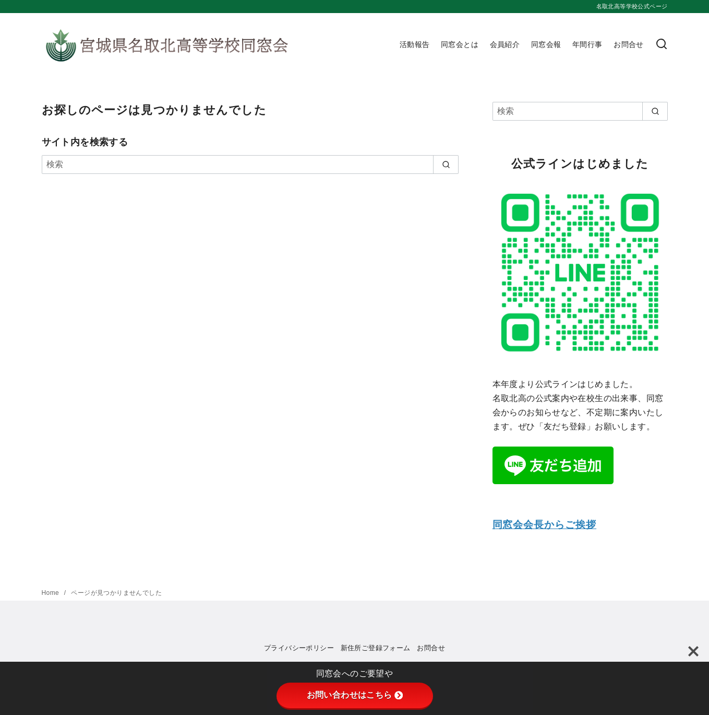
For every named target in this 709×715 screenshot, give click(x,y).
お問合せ (629, 44)
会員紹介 (505, 44)
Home (51, 592)
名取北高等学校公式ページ (632, 6)
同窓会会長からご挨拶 (544, 524)
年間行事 (587, 44)
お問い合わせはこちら (355, 695)
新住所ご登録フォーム (376, 648)
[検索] (661, 44)
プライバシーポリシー (299, 648)
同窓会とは (459, 44)
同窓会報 (546, 44)
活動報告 (415, 44)
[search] (446, 164)
